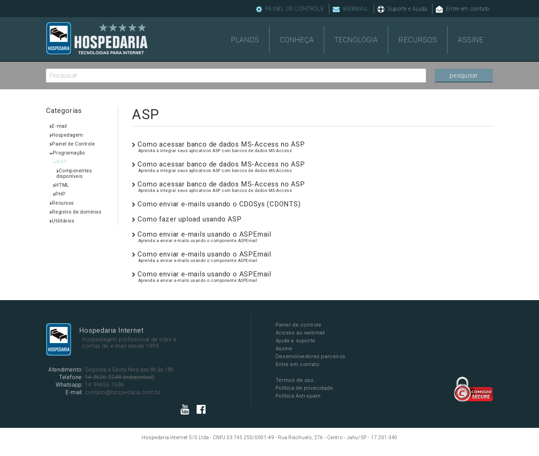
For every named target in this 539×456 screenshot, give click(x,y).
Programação (67, 153)
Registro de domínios (76, 212)
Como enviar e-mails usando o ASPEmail (201, 234)
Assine (251, 348)
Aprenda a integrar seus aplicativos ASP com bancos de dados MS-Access (215, 150)
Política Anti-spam (265, 395)
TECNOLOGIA (356, 39)
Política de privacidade (272, 388)
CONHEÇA (297, 39)
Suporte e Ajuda (402, 9)
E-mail (58, 126)
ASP (60, 161)
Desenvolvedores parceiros (278, 356)
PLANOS (245, 39)
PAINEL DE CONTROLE (290, 9)
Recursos (62, 203)
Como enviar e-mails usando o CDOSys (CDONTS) (216, 204)
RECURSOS (417, 39)
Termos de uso (262, 380)
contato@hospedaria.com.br (122, 393)
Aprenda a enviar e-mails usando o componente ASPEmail (197, 240)
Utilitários (62, 221)
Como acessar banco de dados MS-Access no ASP (218, 144)
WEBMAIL (350, 9)
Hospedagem (66, 135)
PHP (59, 194)
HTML (61, 185)
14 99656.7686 (103, 386)
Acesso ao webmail (268, 332)
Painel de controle (266, 324)
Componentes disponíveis (74, 173)
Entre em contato (463, 9)
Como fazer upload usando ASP (187, 219)
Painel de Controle (72, 144)
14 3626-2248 (102, 378)
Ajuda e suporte (263, 340)
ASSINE (471, 39)
